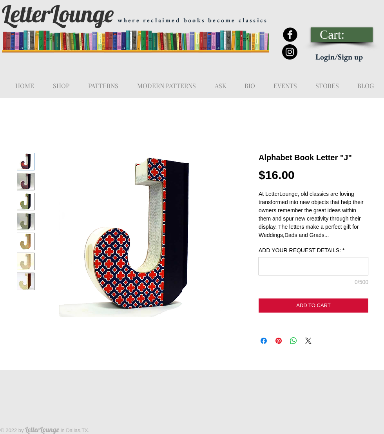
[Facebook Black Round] (290, 34)
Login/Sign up (339, 57)
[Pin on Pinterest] (278, 340)
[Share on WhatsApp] (293, 340)
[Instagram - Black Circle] (289, 52)
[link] (342, 34)
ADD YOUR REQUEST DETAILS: (302, 250)
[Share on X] (308, 340)
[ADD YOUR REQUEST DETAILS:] (313, 266)
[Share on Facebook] (263, 340)
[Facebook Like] (324, 12)
